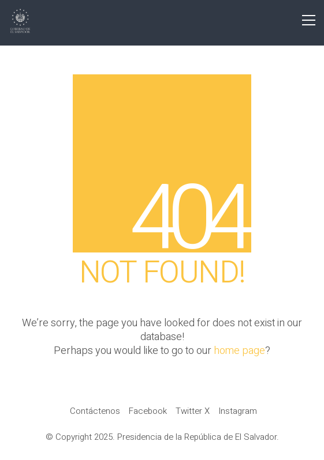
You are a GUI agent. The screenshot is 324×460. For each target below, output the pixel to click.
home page (239, 351)
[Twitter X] (193, 411)
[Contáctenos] (95, 411)
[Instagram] (237, 411)
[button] (308, 20)
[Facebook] (148, 411)
